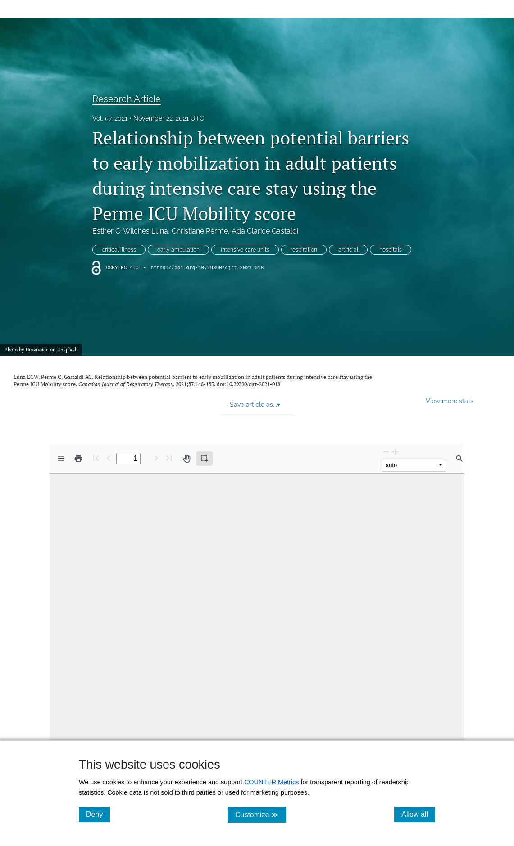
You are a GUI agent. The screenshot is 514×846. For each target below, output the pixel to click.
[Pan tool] (186, 458)
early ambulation (178, 250)
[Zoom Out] (386, 451)
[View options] (60, 458)
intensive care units (245, 250)
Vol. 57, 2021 (109, 118)
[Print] (78, 458)
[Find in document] (459, 458)
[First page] (96, 458)
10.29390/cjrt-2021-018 (253, 384)
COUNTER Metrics (271, 782)
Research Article (126, 99)
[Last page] (169, 458)
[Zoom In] (395, 451)
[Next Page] (156, 458)
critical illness (119, 250)
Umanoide (38, 349)
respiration (304, 250)
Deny (98, 814)
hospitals (390, 250)
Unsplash (67, 349)
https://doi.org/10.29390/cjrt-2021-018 (207, 267)
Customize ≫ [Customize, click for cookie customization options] (260, 814)
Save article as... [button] (255, 404)
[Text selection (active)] (204, 458)
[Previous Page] (108, 458)
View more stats (449, 401)
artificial (348, 250)
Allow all (418, 814)
